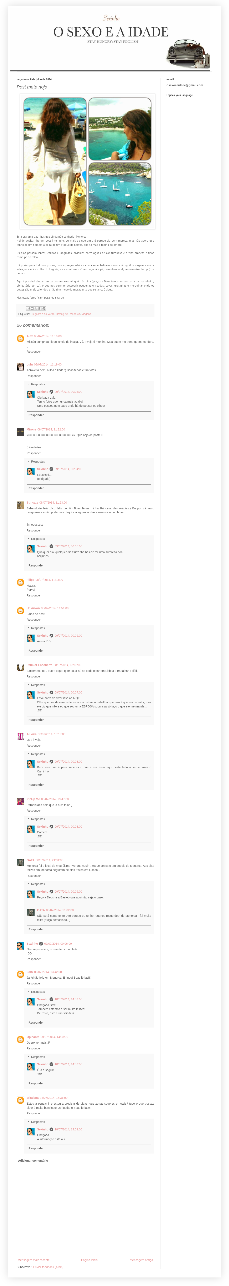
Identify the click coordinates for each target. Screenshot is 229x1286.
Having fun (62, 314)
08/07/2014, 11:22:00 (51, 429)
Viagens (86, 314)
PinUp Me (33, 799)
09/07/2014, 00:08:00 (68, 761)
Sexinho (42, 391)
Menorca (75, 314)
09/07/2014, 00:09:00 (68, 891)
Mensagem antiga (141, 1260)
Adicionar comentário (33, 1160)
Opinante (33, 1037)
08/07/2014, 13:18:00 (67, 665)
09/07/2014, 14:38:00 (54, 1037)
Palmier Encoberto (39, 665)
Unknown (33, 608)
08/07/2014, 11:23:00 (53, 502)
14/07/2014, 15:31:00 (53, 1097)
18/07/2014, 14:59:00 (68, 999)
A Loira (32, 734)
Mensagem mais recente (34, 1260)
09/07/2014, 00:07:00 (68, 692)
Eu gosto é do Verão (43, 314)
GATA (31, 860)
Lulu (30, 364)
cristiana (33, 1097)
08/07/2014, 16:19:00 (51, 734)
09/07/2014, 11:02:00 (60, 910)
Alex (30, 336)
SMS (30, 972)
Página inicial (89, 1260)
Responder (34, 351)
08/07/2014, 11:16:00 (48, 336)
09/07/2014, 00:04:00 (68, 391)
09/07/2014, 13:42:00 (48, 972)
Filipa (30, 579)
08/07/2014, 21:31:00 (49, 860)
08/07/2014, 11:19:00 (48, 364)
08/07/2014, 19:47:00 (55, 799)
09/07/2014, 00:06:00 (68, 635)
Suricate (32, 502)
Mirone (31, 429)
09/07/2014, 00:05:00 (68, 546)
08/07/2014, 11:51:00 (54, 608)
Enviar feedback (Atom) (48, 1267)
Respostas (38, 384)
